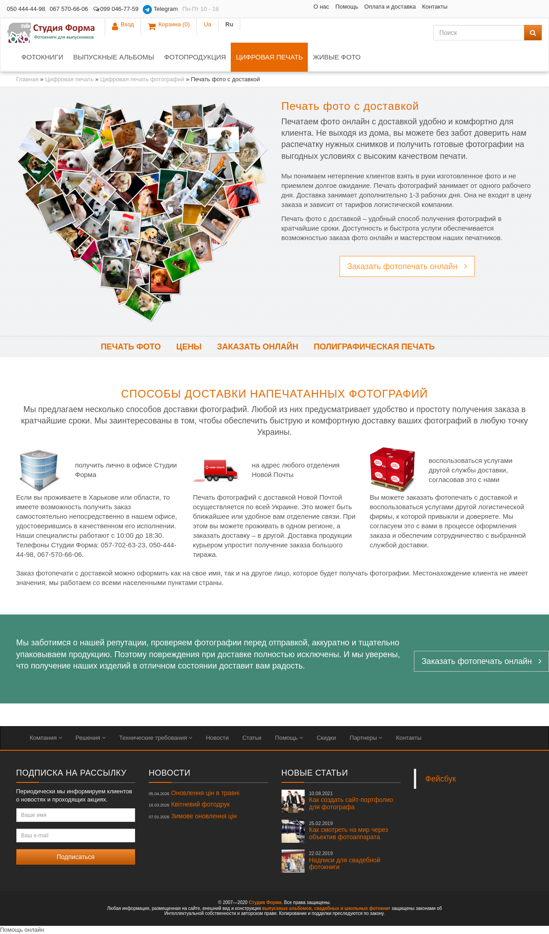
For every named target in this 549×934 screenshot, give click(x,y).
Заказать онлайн (257, 346)
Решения (91, 737)
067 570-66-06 (69, 8)
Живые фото (336, 57)
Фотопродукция (195, 57)
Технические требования (155, 737)
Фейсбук (440, 778)
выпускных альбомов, (287, 908)
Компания (46, 737)
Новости (217, 737)
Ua (509, 8)
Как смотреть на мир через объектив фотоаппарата (348, 831)
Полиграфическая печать (374, 346)
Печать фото (131, 346)
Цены (189, 346)
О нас (254, 6)
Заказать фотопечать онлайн (407, 266)
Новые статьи (315, 772)
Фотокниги (42, 57)
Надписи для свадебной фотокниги (344, 860)
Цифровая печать (269, 57)
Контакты (366, 6)
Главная (27, 79)
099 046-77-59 (115, 8)
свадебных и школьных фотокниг (352, 908)
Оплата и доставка (322, 6)
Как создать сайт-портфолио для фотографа (351, 801)
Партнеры (366, 737)
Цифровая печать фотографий (142, 79)
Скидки (326, 737)
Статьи (251, 737)
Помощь (278, 6)
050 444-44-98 (26, 8)
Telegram (160, 9)
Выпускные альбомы (113, 57)
